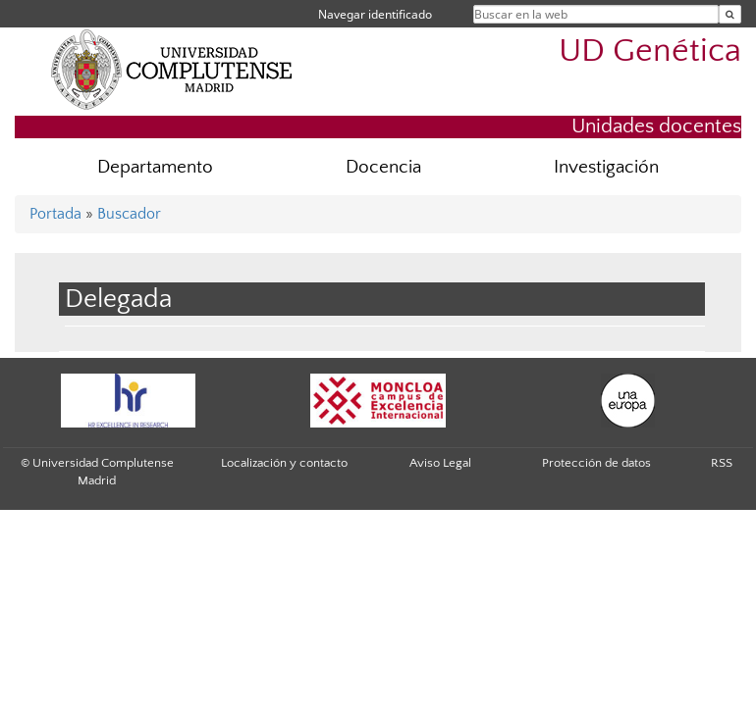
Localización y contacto (284, 463)
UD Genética (650, 51)
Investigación (606, 167)
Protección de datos (596, 463)
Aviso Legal (440, 463)
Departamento (155, 167)
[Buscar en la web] (730, 14)
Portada (55, 214)
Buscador (129, 214)
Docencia (383, 167)
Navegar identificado (375, 14)
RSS (721, 463)
